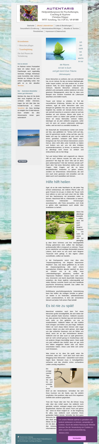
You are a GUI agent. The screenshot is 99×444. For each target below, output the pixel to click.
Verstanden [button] (77, 438)
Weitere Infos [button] (64, 433)
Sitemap (30, 437)
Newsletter (21, 108)
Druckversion (23, 437)
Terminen (21, 85)
